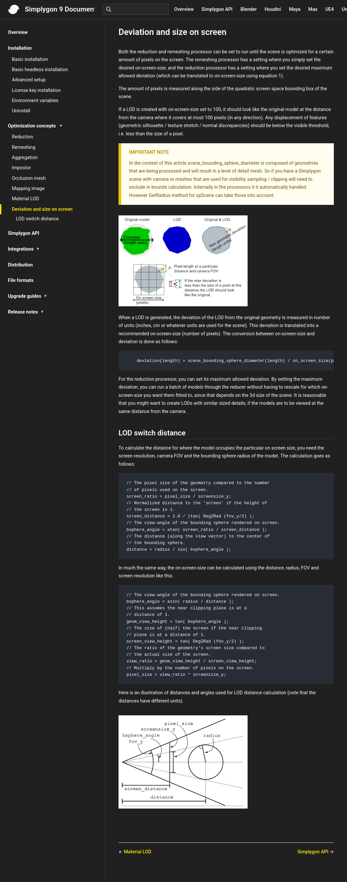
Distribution (20, 265)
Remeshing (24, 147)
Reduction (22, 137)
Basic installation (30, 59)
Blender (248, 9)
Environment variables (35, 100)
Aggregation (25, 157)
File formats (21, 280)
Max (313, 9)
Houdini (273, 9)
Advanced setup (29, 80)
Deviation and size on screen (42, 209)
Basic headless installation (40, 69)
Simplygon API (216, 9)
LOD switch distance (37, 219)
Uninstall (21, 111)
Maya (295, 9)
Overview (184, 9)
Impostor (21, 168)
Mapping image (28, 188)
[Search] (135, 9)
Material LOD (25, 199)
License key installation (36, 90)
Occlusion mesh (29, 178)
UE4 (329, 9)
